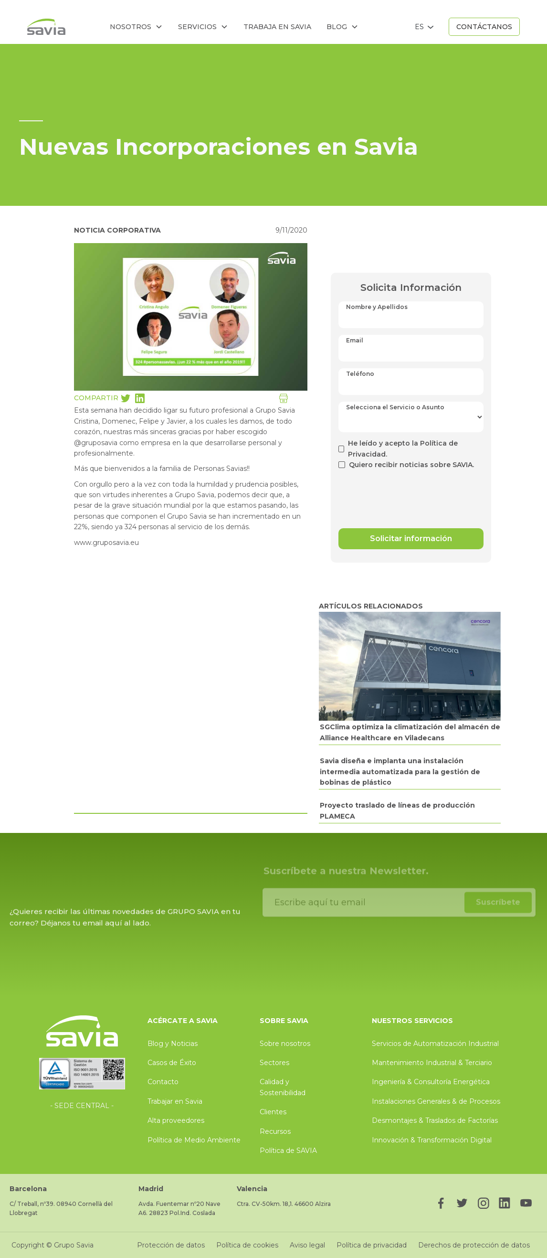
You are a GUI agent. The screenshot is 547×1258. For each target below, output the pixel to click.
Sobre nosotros (285, 1043)
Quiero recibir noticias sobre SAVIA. (411, 464)
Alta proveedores (175, 1120)
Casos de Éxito (171, 1062)
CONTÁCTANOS (484, 26)
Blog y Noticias (172, 1043)
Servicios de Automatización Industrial (435, 1043)
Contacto (163, 1081)
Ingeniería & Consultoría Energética (431, 1081)
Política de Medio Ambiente (194, 1140)
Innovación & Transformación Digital (432, 1140)
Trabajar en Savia (174, 1101)
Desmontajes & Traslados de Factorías (435, 1120)
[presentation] (411, 494)
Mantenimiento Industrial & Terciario (432, 1062)
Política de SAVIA (288, 1150)
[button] (136, 26)
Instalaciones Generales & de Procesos (436, 1101)
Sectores (274, 1062)
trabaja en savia (277, 26)
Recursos (275, 1131)
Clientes (273, 1112)
